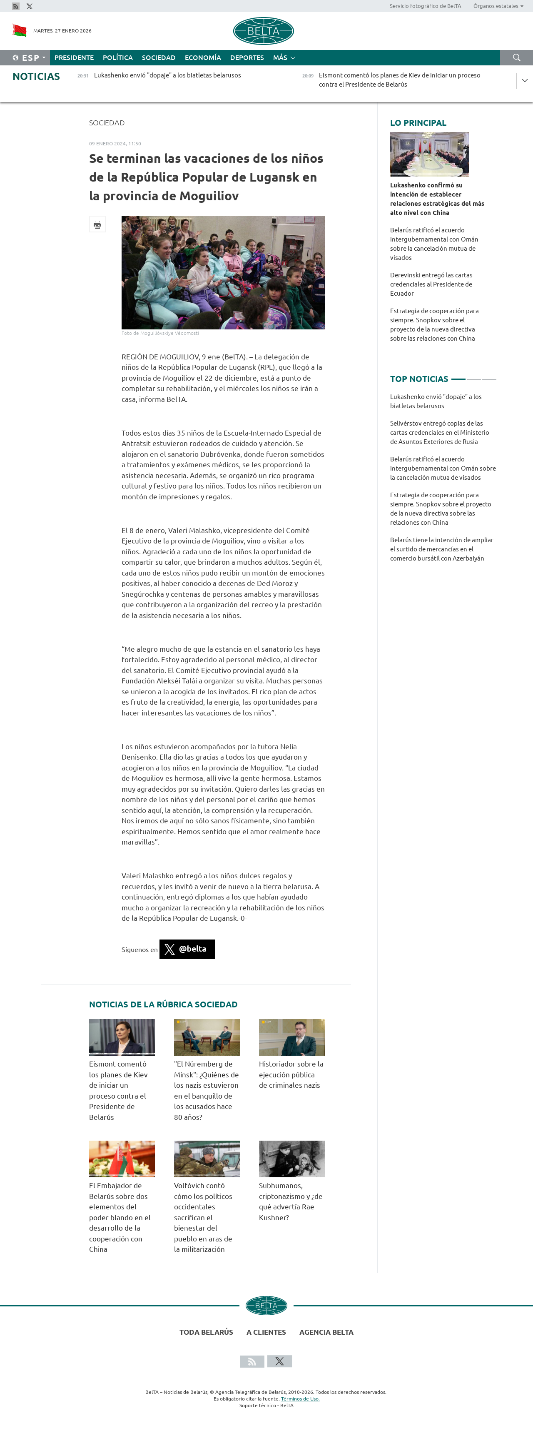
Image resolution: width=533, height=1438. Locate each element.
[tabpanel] (443, 481)
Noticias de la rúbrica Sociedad (163, 1004)
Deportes (247, 57)
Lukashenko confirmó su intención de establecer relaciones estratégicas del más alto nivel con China (437, 199)
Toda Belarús (206, 1332)
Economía (203, 57)
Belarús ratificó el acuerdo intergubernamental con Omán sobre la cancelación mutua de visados (434, 244)
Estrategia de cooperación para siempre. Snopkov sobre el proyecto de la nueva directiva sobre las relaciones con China (434, 324)
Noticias (36, 76)
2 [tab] (474, 375)
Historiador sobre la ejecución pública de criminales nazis (291, 1074)
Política (118, 57)
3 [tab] (489, 375)
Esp (31, 57)
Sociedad (159, 57)
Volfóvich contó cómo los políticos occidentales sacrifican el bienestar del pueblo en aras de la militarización (203, 1217)
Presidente (74, 57)
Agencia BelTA (326, 1332)
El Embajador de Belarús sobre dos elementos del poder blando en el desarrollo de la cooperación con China (120, 1217)
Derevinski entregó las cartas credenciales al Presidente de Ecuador (431, 284)
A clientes (266, 1332)
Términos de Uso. (300, 1398)
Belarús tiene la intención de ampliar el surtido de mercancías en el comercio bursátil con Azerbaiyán (441, 549)
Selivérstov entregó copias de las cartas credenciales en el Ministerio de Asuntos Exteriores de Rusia (439, 432)
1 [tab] (458, 375)
